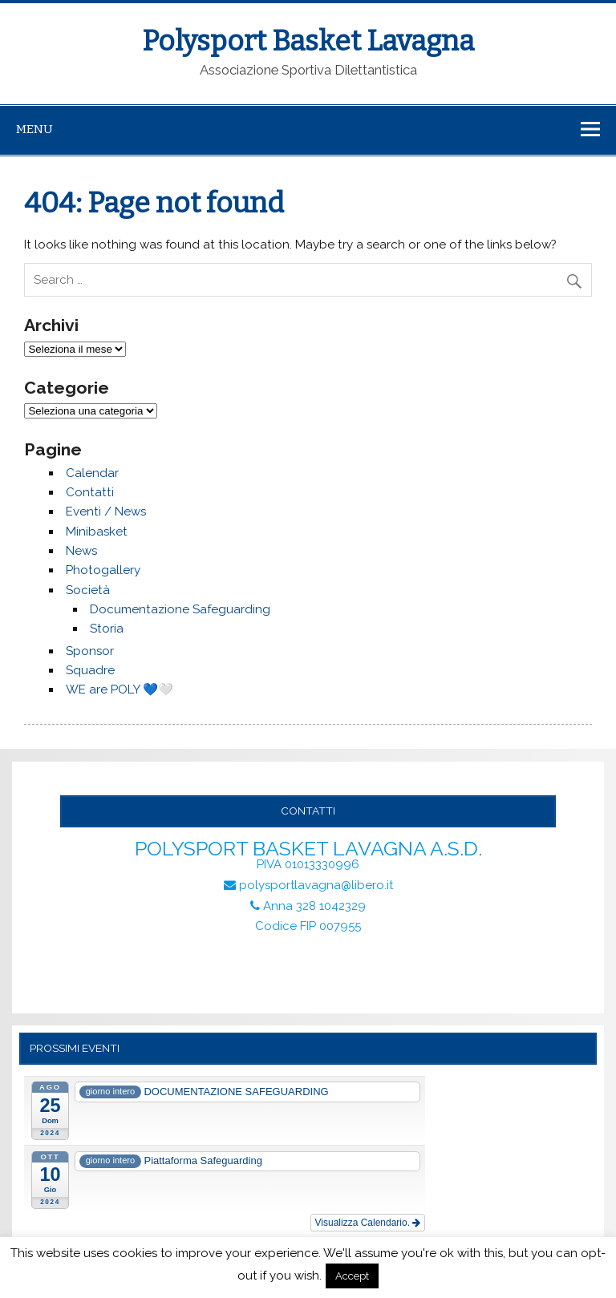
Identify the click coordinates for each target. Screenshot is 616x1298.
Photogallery (103, 570)
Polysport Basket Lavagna (308, 41)
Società (88, 590)
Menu (34, 129)
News (81, 551)
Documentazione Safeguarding (180, 609)
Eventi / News (106, 511)
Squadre (90, 670)
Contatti (90, 492)
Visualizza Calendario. (368, 1222)
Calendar (92, 473)
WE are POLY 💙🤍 (119, 689)
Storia (107, 628)
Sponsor (90, 651)
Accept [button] (352, 1276)
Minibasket (97, 531)
